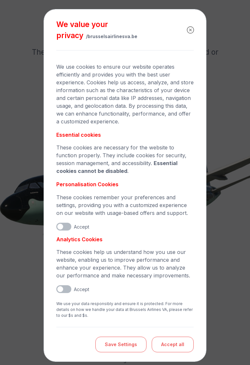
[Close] (190, 29)
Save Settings (121, 344)
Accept (81, 227)
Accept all (172, 344)
